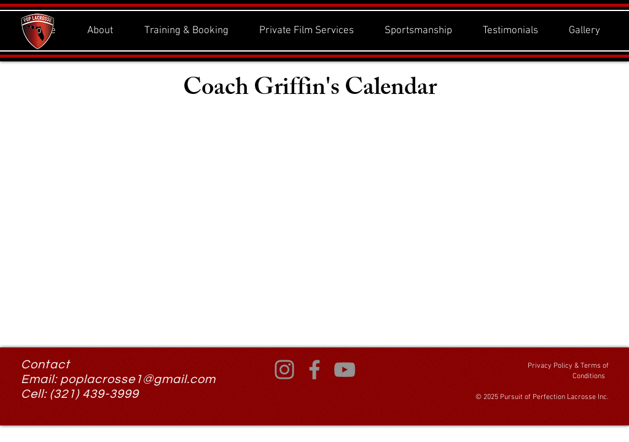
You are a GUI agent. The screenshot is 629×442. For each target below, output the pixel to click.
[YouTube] (344, 369)
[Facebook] (314, 369)
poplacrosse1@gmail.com (138, 379)
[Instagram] (284, 369)
